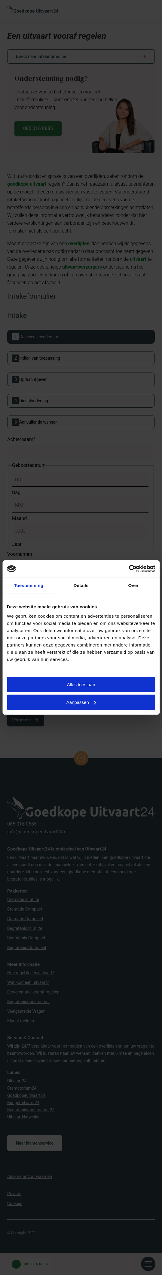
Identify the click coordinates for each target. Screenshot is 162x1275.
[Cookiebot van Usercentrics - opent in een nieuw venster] (128, 569)
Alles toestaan (81, 684)
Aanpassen (81, 702)
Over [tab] (133, 585)
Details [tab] (81, 585)
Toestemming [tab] (28, 585)
